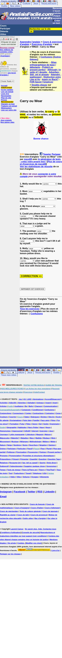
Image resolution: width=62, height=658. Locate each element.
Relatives (4, 463)
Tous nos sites (8, 375)
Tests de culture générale (30, 511)
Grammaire (54, 424)
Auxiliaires (18, 406)
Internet (35, 431)
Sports (42, 463)
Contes (28, 413)
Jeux (35, 3)
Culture (26, 3)
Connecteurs (18, 413)
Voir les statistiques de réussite (36, 166)
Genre (34, 424)
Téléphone (37, 473)
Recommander (7, 102)
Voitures (26, 477)
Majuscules (5, 438)
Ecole (58, 417)
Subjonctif (4, 466)
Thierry (42, 470)
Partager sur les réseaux (10, 554)
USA (45, 473)
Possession (33, 452)
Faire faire (27, 420)
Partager (56, 154)
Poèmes (42, 452)
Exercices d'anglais (42, 44)
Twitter (31, 491)
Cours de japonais (50, 511)
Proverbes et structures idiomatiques (38, 456)
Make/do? (15, 438)
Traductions (19, 473)
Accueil (4, 86)
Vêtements (44, 477)
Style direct (51, 463)
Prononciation (15, 456)
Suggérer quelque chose (34, 466)
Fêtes (28, 424)
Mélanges (24, 442)
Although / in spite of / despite (45, 71)
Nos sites (15, 6)
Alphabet (31, 403)
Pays (43, 449)
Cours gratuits (8, 370)
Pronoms (4, 456)
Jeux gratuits (6, 120)
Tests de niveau (13, 470)
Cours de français (37, 504)
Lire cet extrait (7, 92)
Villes (19, 477)
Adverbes (22, 403)
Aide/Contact (6, 88)
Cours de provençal (39, 515)
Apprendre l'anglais (30, 42)
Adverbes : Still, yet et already (45, 73)
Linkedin (49, 491)
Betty (31, 406)
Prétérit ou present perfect (41, 68)
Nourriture (33, 445)
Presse (4, 100)
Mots (53, 438)
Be (26, 406)
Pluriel (49, 449)
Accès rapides (7, 90)
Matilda (38, 438)
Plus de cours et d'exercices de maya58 (41, 162)
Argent (48, 403)
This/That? (50, 470)
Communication (50, 406)
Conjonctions (5, 413)
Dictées (44, 417)
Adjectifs (12, 403)
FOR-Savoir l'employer (41, 82)
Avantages (5, 56)
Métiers (46, 442)
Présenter (24, 459)
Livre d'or (5, 94)
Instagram (6, 491)
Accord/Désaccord (53, 399)
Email (3, 496)
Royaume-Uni (15, 463)
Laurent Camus (16, 529)
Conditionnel (37, 410)
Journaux (4, 434)
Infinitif (27, 431)
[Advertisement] (41, 340)
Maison (48, 434)
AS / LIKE (27, 399)
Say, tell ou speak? (30, 463)
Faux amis (45, 420)
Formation (14, 424)
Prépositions (5, 459)
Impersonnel (17, 431)
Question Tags (54, 459)
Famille (36, 420)
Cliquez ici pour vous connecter (8, 43)
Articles (3, 406)
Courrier (12, 417)
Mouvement (5, 442)
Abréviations (38, 399)
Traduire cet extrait (9, 106)
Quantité (33, 459)
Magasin (39, 434)
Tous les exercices (29, 309)
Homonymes (5, 431)
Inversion (44, 431)
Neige (9, 445)
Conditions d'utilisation (10, 532)
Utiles (3, 34)
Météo (53, 442)
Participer (5, 28)
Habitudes (22, 427)
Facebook (19, 491)
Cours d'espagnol (22, 508)
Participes (11, 449)
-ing (20, 399)
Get (40, 424)
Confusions (47, 57)
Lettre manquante (16, 434)
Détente (4, 31)
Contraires (49, 413)
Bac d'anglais (40, 518)
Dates (26, 417)
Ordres (3, 449)
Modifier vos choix (33, 543)
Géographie (11, 427)
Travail (28, 473)
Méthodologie (35, 442)
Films (53, 420)
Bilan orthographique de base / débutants (43, 64)
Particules (21, 449)
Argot (54, 403)
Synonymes (51, 466)
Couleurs (4, 417)
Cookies (20, 543)
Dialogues (35, 417)
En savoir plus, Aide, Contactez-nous (40, 529)
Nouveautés (6, 96)
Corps (58, 413)
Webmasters (6, 108)
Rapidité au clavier (8, 515)
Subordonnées (16, 466)
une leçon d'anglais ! (8, 74)
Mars (32, 438)
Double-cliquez (39, 85)
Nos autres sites (7, 122)
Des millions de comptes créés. (7, 50)
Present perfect (54, 452)
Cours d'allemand (52, 508)
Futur (22, 424)
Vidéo (12, 477)
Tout (10, 473)
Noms (25, 445)
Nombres (17, 445)
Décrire (51, 417)
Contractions (38, 413)
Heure (48, 427)
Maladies (24, 438)
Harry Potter (33, 427)
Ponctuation (21, 452)
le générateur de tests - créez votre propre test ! (40, 160)
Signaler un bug (8, 104)
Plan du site (6, 98)
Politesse (11, 452)
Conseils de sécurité (30, 532)
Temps (3, 470)
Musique (15, 442)
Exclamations (16, 420)
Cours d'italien (37, 508)
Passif (30, 449)
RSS (39, 491)
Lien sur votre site (8, 110)
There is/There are (29, 470)
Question (42, 459)
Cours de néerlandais (9, 511)
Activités (3, 403)
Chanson (38, 406)
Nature (3, 445)
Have (42, 427)
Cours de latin (23, 515)
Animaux (40, 403)
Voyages (34, 477)
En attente (4, 420)
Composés (26, 410)
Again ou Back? (50, 79)
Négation (43, 445)
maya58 (28, 159)
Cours (3, 26)
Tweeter (47, 154)
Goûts (45, 424)
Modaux (46, 438)
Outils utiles (28, 518)
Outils (4, 6)
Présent (15, 459)
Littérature (30, 434)
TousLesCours (48, 3)
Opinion (51, 445)
